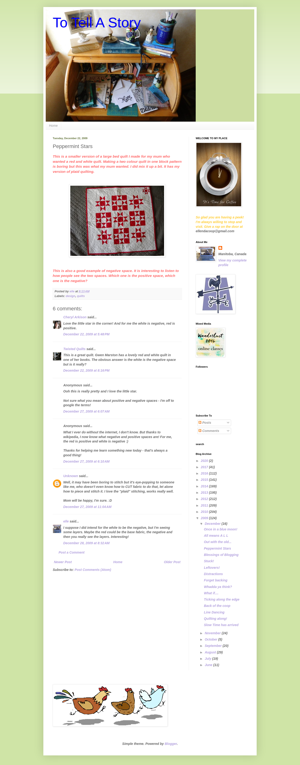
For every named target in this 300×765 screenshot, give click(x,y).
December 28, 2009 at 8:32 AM (86, 543)
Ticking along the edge (221, 599)
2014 (205, 486)
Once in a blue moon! (220, 529)
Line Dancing (214, 612)
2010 (205, 512)
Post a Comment (71, 552)
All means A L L (216, 535)
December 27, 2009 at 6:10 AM (86, 461)
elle (66, 521)
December (213, 524)
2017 (205, 467)
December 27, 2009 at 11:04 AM (87, 507)
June (209, 665)
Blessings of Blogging (221, 555)
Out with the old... (217, 542)
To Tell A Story (97, 22)
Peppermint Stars (217, 548)
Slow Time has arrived (221, 625)
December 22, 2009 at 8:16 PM (86, 370)
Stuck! (209, 561)
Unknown (70, 476)
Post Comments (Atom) (93, 570)
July (208, 658)
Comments (209, 431)
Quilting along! (215, 618)
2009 (205, 518)
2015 (205, 480)
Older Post (172, 562)
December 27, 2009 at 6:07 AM (86, 411)
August (211, 652)
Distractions (213, 574)
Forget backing (215, 580)
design (70, 296)
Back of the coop (217, 606)
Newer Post (63, 562)
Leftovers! (212, 567)
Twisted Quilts (74, 349)
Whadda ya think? (218, 587)
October (211, 639)
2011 (205, 505)
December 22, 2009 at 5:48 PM (86, 334)
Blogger (171, 744)
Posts (205, 422)
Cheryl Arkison (74, 317)
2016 (205, 473)
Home (53, 125)
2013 (205, 492)
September (213, 646)
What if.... (211, 593)
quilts (81, 296)
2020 (205, 461)
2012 (205, 499)
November (213, 633)
